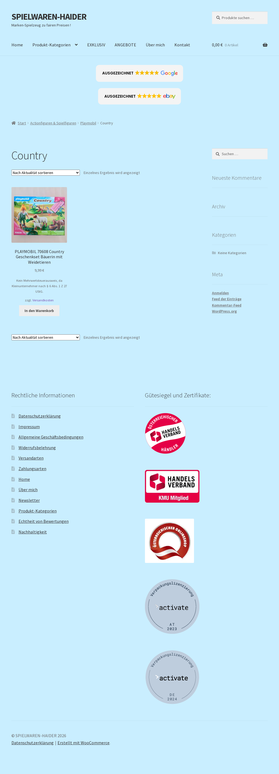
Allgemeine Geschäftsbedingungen (51, 437)
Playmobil (88, 123)
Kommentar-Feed (226, 305)
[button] (139, 73)
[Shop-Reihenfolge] (45, 173)
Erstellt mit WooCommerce (83, 742)
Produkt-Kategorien (51, 44)
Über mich (155, 44)
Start (22, 123)
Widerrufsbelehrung (37, 447)
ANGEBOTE (125, 44)
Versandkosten (43, 300)
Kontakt (182, 44)
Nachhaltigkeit (33, 532)
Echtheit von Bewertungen (44, 521)
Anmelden (220, 292)
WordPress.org (224, 311)
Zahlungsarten (32, 468)
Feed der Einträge (226, 298)
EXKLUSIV (96, 44)
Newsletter (29, 500)
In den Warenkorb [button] (39, 310)
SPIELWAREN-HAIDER (48, 16)
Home (17, 44)
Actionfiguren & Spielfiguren (53, 123)
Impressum (29, 426)
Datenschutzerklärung (40, 416)
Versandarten (31, 458)
